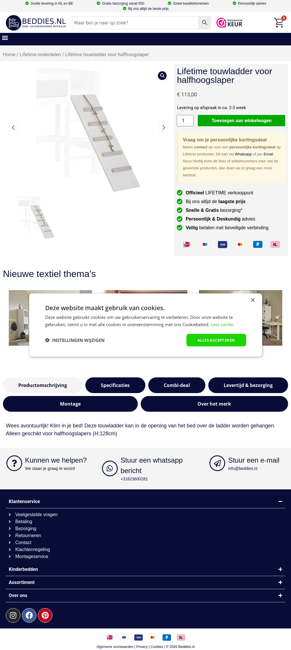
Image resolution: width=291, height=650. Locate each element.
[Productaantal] (185, 120)
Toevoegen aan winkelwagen (241, 120)
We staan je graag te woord (50, 468)
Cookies (157, 647)
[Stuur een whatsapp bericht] (110, 468)
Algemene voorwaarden (114, 647)
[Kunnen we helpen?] (14, 463)
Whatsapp (243, 154)
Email (268, 154)
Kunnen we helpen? (56, 460)
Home (9, 54)
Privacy (142, 647)
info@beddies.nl (243, 468)
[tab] (42, 385)
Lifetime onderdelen (40, 54)
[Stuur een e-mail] (217, 463)
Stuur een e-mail (253, 460)
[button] (5, 37)
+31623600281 (134, 479)
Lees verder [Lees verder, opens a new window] (222, 324)
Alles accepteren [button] (214, 340)
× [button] (253, 300)
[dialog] (145, 325)
